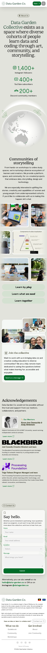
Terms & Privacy (23, 646)
